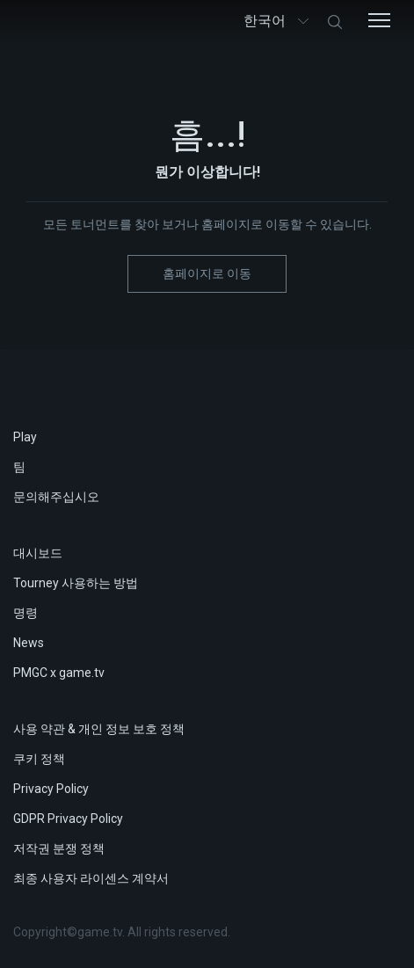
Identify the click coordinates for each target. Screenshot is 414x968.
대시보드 (37, 553)
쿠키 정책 (39, 759)
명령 (25, 613)
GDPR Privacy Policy (68, 819)
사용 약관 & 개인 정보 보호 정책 (99, 729)
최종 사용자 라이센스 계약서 (91, 878)
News (28, 643)
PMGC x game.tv (59, 673)
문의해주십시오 (56, 497)
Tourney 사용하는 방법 (75, 583)
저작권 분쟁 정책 (59, 848)
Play (25, 437)
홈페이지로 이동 (207, 273)
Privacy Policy (51, 789)
